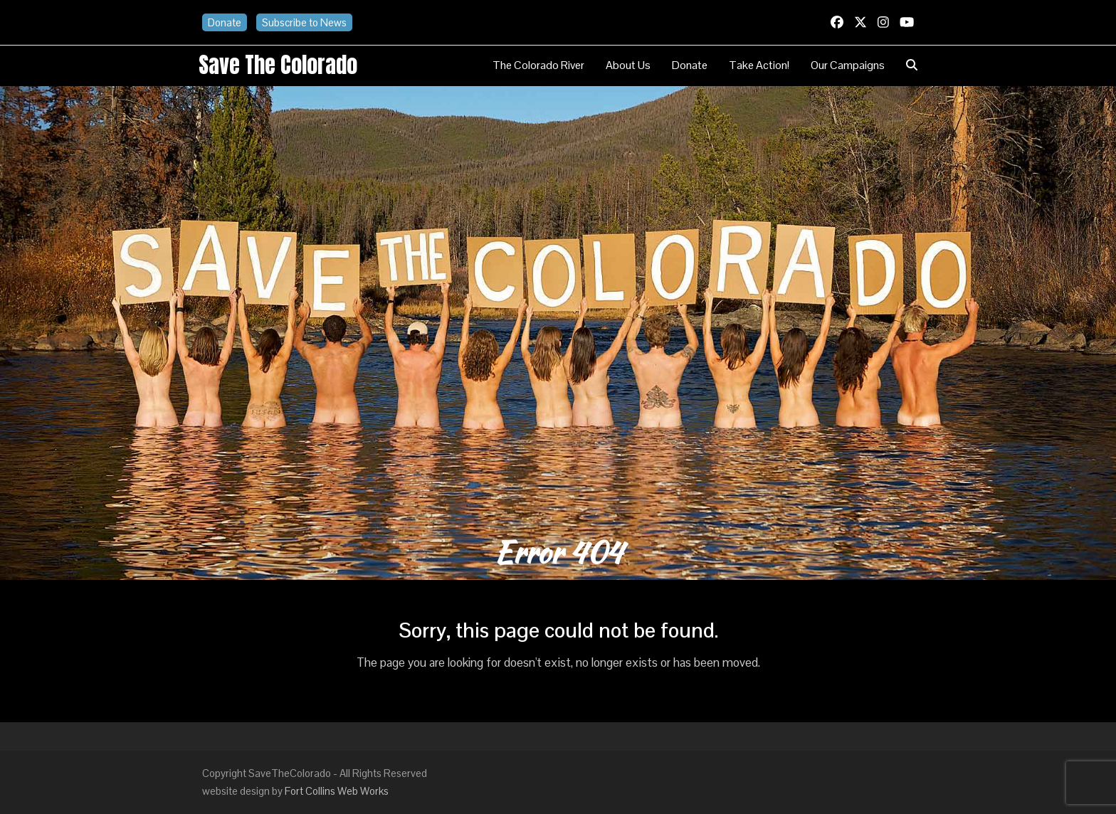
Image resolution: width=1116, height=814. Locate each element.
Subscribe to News (304, 22)
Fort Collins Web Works (337, 791)
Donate (224, 22)
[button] (911, 65)
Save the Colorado (278, 64)
